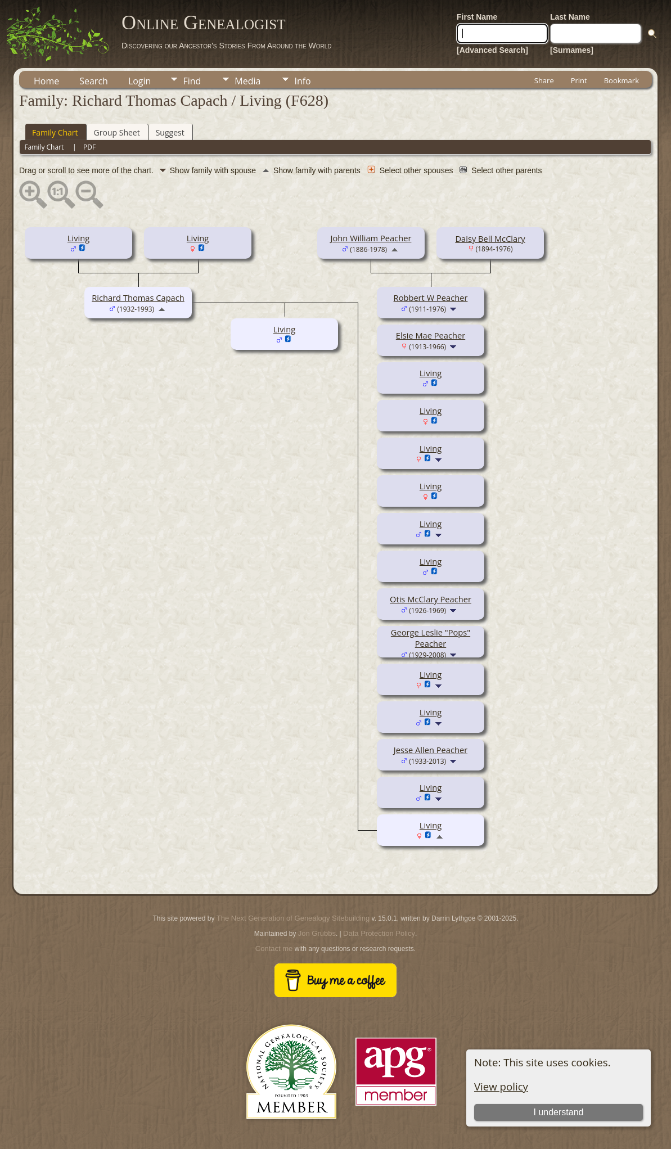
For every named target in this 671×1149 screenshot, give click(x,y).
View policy (501, 1086)
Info (302, 81)
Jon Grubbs (317, 933)
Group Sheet (117, 132)
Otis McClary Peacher (430, 599)
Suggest (170, 132)
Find (192, 81)
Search (93, 81)
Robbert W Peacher (431, 297)
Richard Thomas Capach (138, 297)
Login (139, 81)
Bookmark (621, 80)
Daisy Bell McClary (490, 238)
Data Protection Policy (379, 933)
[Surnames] (571, 50)
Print (579, 80)
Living (78, 238)
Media (247, 81)
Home (46, 81)
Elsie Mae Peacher (430, 335)
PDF (89, 147)
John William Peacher (371, 238)
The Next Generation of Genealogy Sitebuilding (293, 918)
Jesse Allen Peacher (430, 749)
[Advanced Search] (492, 50)
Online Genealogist (203, 22)
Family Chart (55, 132)
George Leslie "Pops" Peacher (430, 638)
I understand (559, 1112)
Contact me (273, 948)
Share (544, 80)
